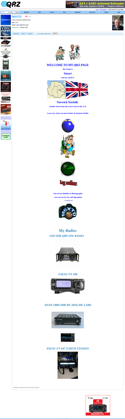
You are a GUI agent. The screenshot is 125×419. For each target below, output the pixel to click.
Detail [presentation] (23, 33)
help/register (103, 9)
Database (26, 12)
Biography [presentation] (16, 33)
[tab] (16, 33)
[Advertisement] (43, 401)
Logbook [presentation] (30, 33)
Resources (92, 12)
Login (118, 12)
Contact (106, 12)
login (97, 9)
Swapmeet (77, 12)
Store (64, 12)
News (39, 12)
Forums (52, 12)
